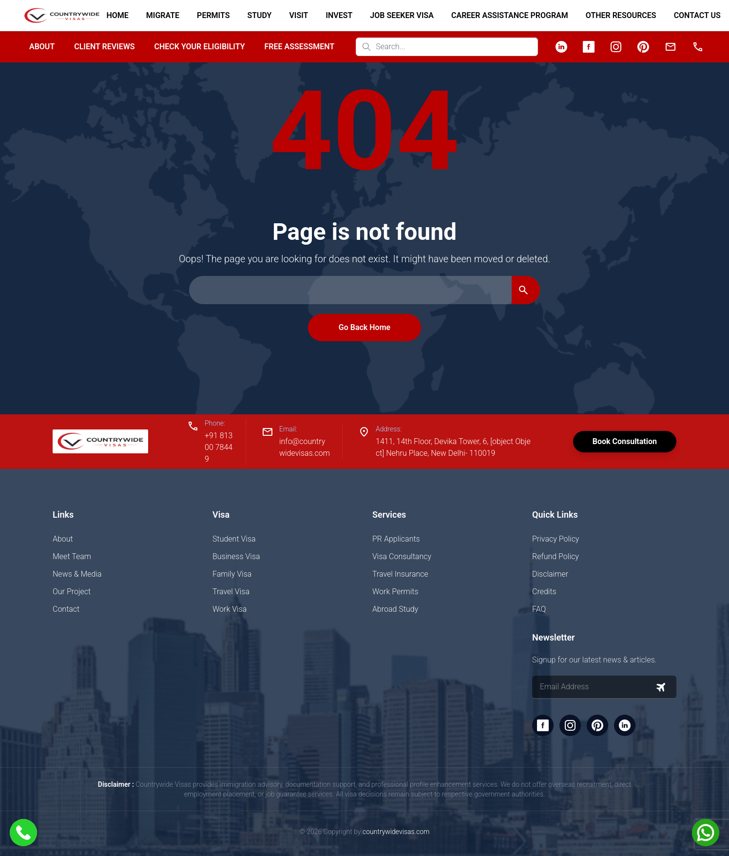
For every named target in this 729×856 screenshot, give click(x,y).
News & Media (77, 574)
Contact (66, 609)
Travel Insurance (400, 574)
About (42, 46)
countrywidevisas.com (396, 832)
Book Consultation (625, 441)
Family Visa (231, 574)
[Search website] (447, 47)
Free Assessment (300, 46)
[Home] (58, 15)
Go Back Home (364, 327)
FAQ (539, 609)
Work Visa (229, 609)
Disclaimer (550, 574)
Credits (544, 591)
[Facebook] (588, 47)
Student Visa (234, 539)
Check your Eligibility (199, 46)
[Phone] (698, 47)
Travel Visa (230, 591)
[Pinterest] (643, 47)
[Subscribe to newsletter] (661, 687)
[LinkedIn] (561, 47)
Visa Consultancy (401, 556)
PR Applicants (396, 539)
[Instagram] (616, 47)
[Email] (670, 47)
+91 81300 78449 (218, 447)
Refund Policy (555, 556)
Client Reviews (104, 46)
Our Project (72, 591)
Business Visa (236, 556)
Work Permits (395, 591)
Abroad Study (395, 609)
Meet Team (72, 556)
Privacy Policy (555, 539)
